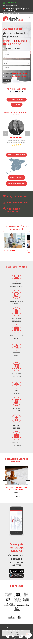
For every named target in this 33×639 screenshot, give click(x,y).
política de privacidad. (19, 76)
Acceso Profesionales (12, 13)
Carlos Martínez (16, 137)
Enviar (7, 81)
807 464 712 (12, 2)
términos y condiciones (20, 73)
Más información (20, 632)
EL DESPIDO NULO (10, 248)
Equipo (22, 627)
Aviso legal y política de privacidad (10, 627)
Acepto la (15, 76)
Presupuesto (16, 48)
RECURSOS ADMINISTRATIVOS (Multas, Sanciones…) (16, 486)
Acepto (17, 634)
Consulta (7, 48)
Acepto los (15, 73)
